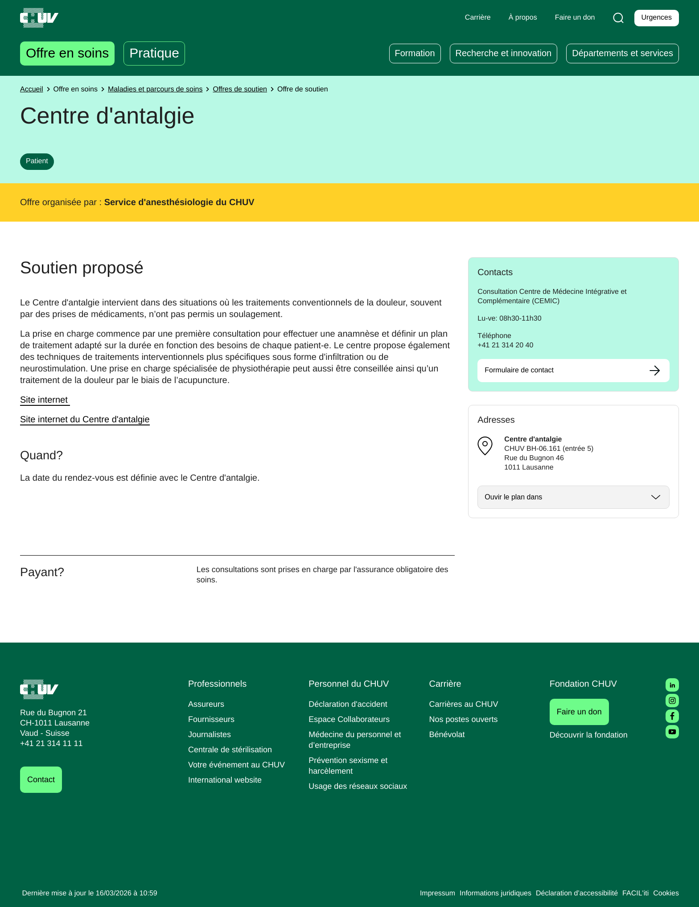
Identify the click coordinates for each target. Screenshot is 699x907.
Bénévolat (448, 734)
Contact (42, 780)
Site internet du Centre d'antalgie (90, 419)
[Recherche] (616, 17)
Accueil (32, 89)
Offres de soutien (252, 89)
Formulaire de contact (522, 370)
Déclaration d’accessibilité (570, 893)
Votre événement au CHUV (239, 764)
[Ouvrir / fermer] (573, 497)
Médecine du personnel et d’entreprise (357, 739)
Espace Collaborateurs (351, 719)
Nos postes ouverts (465, 719)
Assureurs (207, 704)
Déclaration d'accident (350, 704)
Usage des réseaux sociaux (359, 786)
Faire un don (584, 711)
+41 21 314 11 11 (49, 743)
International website (228, 780)
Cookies (665, 893)
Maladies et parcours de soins (163, 89)
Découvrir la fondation (592, 735)
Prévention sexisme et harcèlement (349, 765)
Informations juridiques (482, 893)
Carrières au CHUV (465, 704)
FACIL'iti (633, 893)
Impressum (420, 893)
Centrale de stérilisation (233, 749)
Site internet (47, 399)
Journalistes (210, 734)
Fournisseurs (212, 719)
